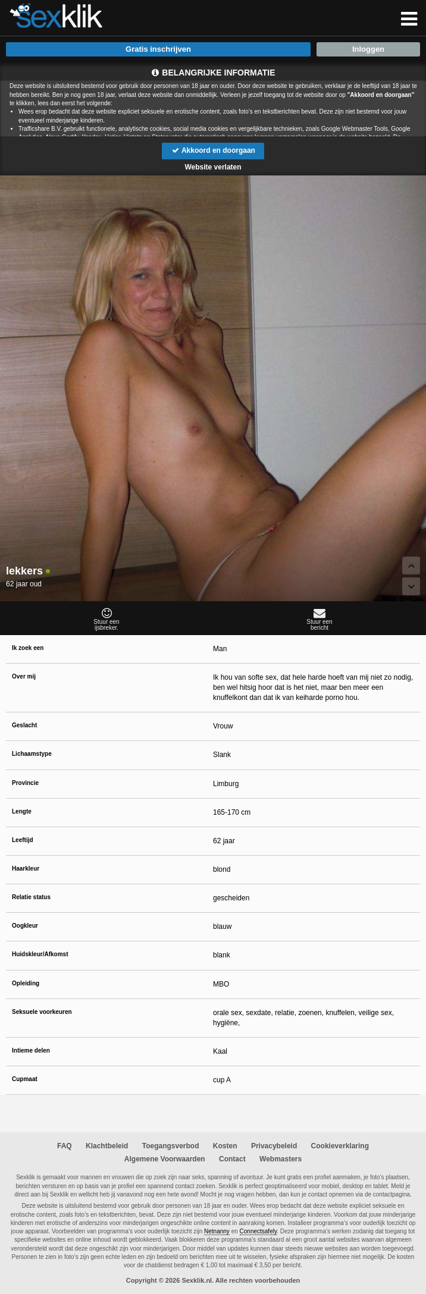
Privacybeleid (274, 1146)
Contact (232, 1159)
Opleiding (25, 983)
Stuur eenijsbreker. (106, 619)
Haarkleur (25, 868)
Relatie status (31, 897)
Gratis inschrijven (158, 49)
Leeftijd (22, 840)
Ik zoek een (27, 648)
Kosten (225, 1146)
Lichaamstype (32, 753)
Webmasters (280, 1159)
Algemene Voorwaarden (164, 1159)
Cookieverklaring (340, 1146)
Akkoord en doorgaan (213, 150)
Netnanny (217, 1231)
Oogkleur (25, 925)
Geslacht (24, 725)
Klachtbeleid (107, 1146)
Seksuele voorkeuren (42, 1012)
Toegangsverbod (170, 1146)
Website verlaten (212, 167)
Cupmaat (24, 1079)
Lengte (22, 811)
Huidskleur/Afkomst (40, 954)
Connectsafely (258, 1231)
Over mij (24, 676)
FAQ (64, 1146)
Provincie (25, 783)
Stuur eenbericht (319, 619)
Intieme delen (31, 1050)
